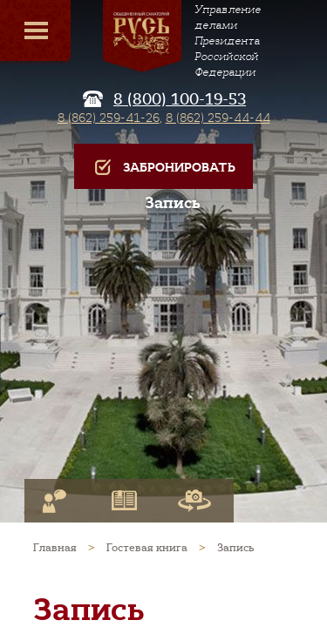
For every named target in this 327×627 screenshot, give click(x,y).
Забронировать (163, 167)
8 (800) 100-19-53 (179, 99)
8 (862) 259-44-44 (218, 117)
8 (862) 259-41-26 (109, 117)
